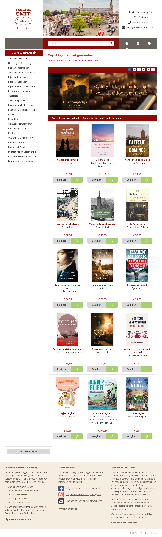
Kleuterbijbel (137, 413)
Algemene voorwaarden (18, 519)
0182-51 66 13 (138, 22)
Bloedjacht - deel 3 (137, 285)
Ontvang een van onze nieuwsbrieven (80, 500)
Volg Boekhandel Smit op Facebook (79, 488)
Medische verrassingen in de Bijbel (137, 351)
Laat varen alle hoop (68, 223)
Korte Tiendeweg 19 (140, 12)
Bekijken (61, 179)
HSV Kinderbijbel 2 (102, 413)
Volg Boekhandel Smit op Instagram (79, 494)
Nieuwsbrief (28, 451)
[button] (51, 91)
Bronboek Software (150, 533)
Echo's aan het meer (102, 285)
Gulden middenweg (67, 159)
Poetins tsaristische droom (67, 349)
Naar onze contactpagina (125, 522)
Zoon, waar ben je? (102, 349)
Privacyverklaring (67, 508)
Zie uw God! (102, 159)
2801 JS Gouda (140, 17)
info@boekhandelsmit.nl (138, 27)
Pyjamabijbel (68, 413)
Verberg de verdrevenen (102, 223)
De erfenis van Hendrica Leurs (68, 287)
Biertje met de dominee (137, 159)
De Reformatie (137, 223)
